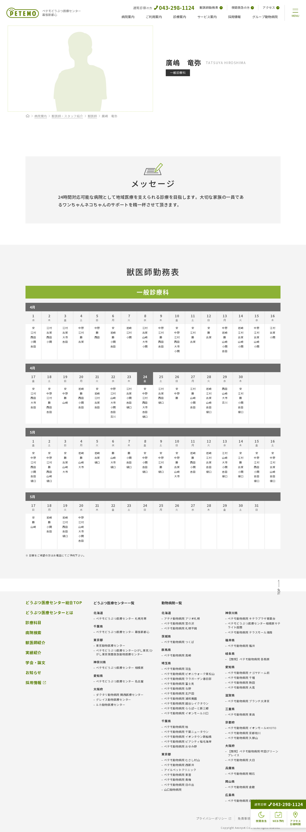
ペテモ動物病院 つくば (179, 642)
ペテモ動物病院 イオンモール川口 (186, 713)
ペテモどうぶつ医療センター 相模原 (120, 668)
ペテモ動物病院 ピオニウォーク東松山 (189, 674)
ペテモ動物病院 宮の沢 (179, 623)
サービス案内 (207, 16)
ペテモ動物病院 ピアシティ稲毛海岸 (188, 741)
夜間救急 (242, 7)
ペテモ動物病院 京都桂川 (244, 733)
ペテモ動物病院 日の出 (179, 785)
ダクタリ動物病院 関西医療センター (120, 695)
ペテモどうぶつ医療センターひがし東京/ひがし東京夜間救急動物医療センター (124, 652)
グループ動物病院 (265, 16)
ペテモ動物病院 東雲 (177, 775)
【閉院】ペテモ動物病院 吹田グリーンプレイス (253, 753)
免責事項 (244, 818)
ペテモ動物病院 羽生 (177, 669)
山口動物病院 (173, 790)
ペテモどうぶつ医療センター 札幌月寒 (121, 618)
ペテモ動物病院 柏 (176, 727)
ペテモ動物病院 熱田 (241, 683)
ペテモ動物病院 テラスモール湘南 (250, 632)
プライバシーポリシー (212, 818)
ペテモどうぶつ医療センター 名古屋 (120, 681)
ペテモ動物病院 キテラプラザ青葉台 (251, 618)
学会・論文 (35, 662)
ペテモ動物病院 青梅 (177, 780)
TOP (278, 588)
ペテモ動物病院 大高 (241, 687)
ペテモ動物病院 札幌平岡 (180, 628)
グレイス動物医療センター (113, 700)
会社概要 (267, 818)
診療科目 (33, 622)
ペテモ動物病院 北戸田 (179, 693)
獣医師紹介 (35, 642)
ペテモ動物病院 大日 (241, 760)
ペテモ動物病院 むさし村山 (182, 760)
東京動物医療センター (110, 646)
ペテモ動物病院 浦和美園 (180, 698)
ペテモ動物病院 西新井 (179, 765)
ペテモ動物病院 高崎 (177, 655)
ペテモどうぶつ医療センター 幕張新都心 (122, 632)
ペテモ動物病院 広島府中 (244, 801)
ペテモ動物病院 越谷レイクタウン (186, 703)
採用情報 (234, 16)
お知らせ (33, 672)
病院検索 (33, 632)
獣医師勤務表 (211, 7)
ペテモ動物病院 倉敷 (241, 787)
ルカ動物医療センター (110, 705)
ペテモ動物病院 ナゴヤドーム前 (248, 673)
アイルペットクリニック (180, 770)
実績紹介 (33, 652)
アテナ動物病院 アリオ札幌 (182, 618)
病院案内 (128, 16)
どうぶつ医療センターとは (49, 612)
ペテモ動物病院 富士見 (179, 684)
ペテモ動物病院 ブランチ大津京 (248, 701)
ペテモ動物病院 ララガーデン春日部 (188, 679)
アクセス (271, 7)
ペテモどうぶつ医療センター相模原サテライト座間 (254, 625)
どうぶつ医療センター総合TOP (54, 602)
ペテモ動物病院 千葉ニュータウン (186, 732)
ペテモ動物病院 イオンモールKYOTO (252, 728)
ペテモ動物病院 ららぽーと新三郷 (186, 708)
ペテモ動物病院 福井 (241, 646)
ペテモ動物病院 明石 (241, 774)
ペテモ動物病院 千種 (241, 678)
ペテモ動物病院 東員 (241, 714)
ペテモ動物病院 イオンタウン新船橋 (188, 737)
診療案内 (179, 16)
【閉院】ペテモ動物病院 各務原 (248, 659)
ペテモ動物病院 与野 (177, 688)
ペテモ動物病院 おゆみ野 (180, 746)
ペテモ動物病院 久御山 (243, 738)
